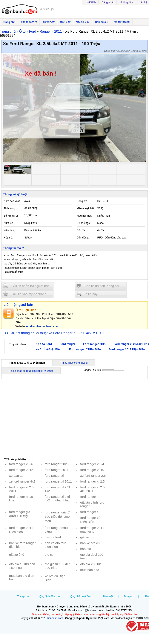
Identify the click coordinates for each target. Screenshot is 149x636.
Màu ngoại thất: (86, 208)
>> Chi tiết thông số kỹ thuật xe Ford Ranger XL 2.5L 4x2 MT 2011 (55, 333)
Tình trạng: (10, 208)
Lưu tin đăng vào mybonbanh (28, 294)
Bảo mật (108, 596)
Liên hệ (142, 2)
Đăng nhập (108, 2)
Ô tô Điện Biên (25, 310)
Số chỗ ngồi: (84, 223)
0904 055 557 (64, 314)
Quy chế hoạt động (81, 596)
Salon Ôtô (49, 21)
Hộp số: (8, 237)
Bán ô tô (65, 21)
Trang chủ (9, 22)
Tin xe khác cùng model (74, 362)
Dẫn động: (83, 237)
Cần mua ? (101, 22)
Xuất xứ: (9, 223)
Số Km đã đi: (11, 215)
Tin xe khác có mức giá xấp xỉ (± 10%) (31, 370)
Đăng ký (91, 1)
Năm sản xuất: (12, 201)
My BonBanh (121, 21)
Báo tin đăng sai (101, 286)
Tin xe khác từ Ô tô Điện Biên (27, 362)
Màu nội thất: (84, 215)
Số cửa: (81, 230)
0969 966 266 (38, 314)
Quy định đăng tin (49, 596)
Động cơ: (82, 201)
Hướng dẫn (126, 2)
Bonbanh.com (55, 618)
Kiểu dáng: (10, 230)
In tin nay (101, 294)
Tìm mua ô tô (29, 21)
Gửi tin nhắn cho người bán (28, 286)
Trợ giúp (128, 596)
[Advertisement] (74, 417)
